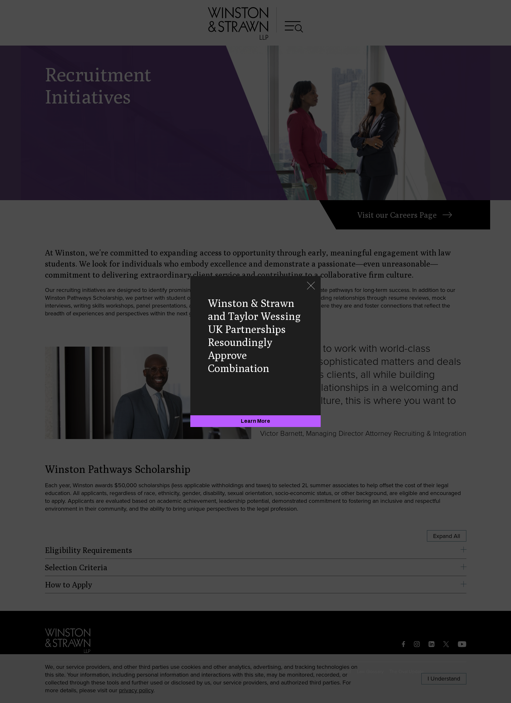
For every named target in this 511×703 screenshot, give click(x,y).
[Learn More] (255, 421)
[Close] (311, 286)
